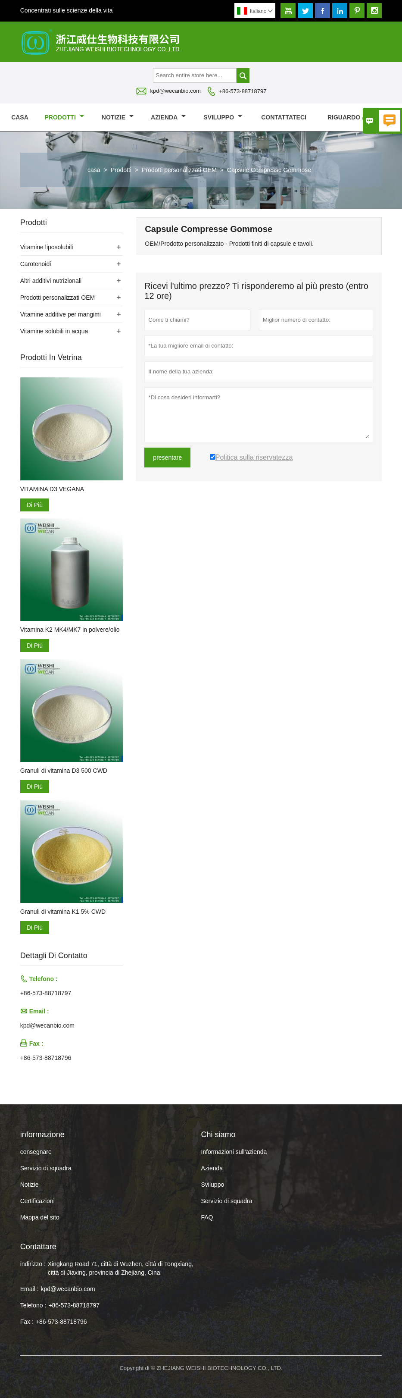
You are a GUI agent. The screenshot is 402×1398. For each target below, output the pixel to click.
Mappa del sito (39, 1217)
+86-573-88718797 (242, 91)
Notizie (29, 1184)
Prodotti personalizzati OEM (179, 169)
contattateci (283, 117)
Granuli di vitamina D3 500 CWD (63, 770)
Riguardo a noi (356, 117)
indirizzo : (33, 1263)
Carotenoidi (35, 263)
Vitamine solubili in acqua (54, 331)
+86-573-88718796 (46, 1057)
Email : (29, 1288)
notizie (118, 117)
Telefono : (33, 1305)
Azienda (168, 117)
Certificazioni (37, 1200)
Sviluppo (222, 117)
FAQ (207, 1217)
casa (19, 117)
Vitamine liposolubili (46, 247)
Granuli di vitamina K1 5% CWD (63, 911)
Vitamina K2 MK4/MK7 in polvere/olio (70, 629)
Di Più (35, 505)
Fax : (27, 1321)
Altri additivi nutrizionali (50, 280)
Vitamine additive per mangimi (60, 314)
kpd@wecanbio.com (175, 91)
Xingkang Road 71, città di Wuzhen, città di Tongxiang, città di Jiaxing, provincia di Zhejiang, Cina (120, 1268)
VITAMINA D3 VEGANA (52, 489)
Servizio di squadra (46, 1168)
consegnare (36, 1151)
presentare (167, 457)
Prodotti (64, 117)
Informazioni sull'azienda (234, 1151)
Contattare (38, 1246)
